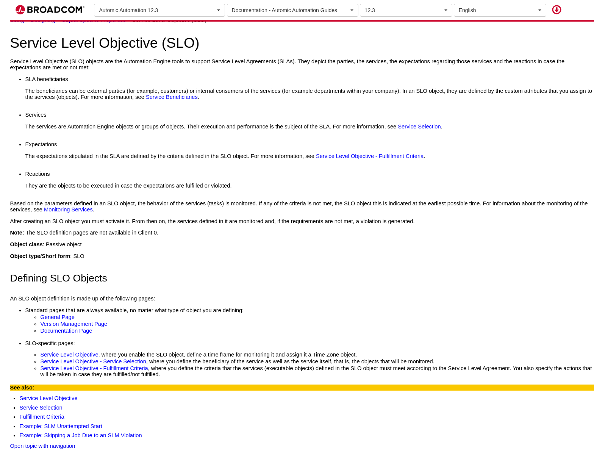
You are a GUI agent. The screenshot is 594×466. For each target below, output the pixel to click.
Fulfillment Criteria (41, 417)
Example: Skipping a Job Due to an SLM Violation (80, 435)
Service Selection (40, 408)
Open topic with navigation (42, 446)
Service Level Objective (48, 398)
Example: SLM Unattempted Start (60, 426)
